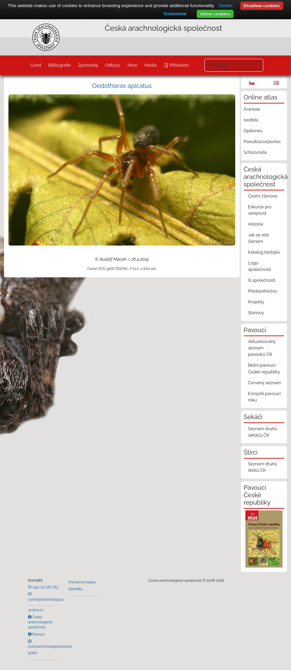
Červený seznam (264, 382)
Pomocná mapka (82, 582)
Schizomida (255, 152)
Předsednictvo (262, 291)
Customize (175, 13)
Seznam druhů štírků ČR (262, 467)
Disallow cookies (262, 5)
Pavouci (38, 634)
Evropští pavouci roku (264, 396)
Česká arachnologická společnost (40, 622)
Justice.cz (36, 610)
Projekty (256, 301)
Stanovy (256, 312)
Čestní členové (262, 196)
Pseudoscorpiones (262, 141)
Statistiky (76, 589)
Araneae (252, 109)
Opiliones (253, 130)
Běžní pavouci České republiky (264, 368)
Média (150, 65)
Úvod (35, 65)
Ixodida (251, 119)
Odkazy (112, 65)
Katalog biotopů (264, 252)
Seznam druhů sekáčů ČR (262, 432)
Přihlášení (178, 65)
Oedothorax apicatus (121, 85)
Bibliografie (59, 65)
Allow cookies (215, 13)
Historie (255, 224)
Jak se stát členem (258, 238)
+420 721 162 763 (44, 587)
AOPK (32, 653)
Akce (132, 65)
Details (226, 5)
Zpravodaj (88, 65)
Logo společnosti (259, 266)
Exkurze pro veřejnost (260, 210)
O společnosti (261, 280)
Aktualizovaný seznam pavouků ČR (262, 348)
